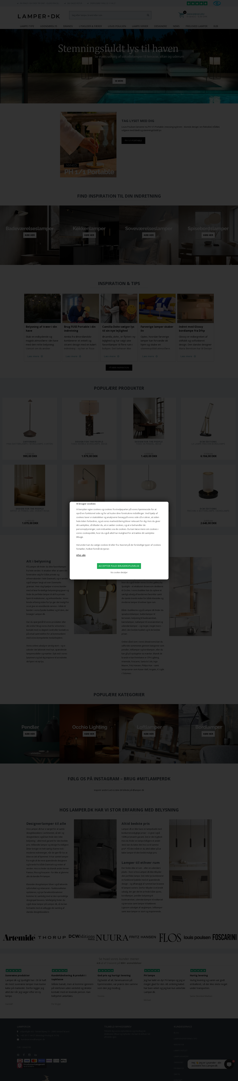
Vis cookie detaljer (119, 572)
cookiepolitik (89, 533)
